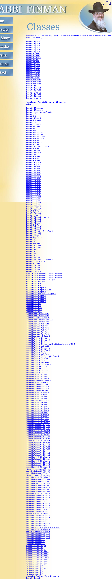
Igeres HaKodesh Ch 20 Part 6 (38, 479)
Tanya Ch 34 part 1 (33, 177)
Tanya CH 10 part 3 (33, 84)
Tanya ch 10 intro (33, 78)
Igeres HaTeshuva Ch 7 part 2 (38, 352)
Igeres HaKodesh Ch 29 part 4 (38, 538)
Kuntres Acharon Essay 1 (36, 546)
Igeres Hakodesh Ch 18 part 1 (38, 457)
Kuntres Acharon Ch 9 (34, 574)
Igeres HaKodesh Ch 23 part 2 (38, 497)
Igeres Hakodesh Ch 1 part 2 (37, 376)
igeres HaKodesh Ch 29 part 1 (38, 532)
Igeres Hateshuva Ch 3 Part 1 (38, 326)
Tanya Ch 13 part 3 (33, 96)
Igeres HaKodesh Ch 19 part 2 (38, 463)
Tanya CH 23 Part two (34, 134)
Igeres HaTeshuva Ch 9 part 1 (38, 360)
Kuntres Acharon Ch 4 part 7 (37, 564)
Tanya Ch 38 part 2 (33, 199)
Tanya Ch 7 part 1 (33, 72)
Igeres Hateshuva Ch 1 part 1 (37, 314)
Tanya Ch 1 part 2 (33, 41)
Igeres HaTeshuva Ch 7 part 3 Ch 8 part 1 (42, 356)
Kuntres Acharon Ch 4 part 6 (37, 562)
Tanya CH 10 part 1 (33, 80)
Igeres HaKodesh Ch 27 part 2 (38, 526)
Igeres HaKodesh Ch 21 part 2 (38, 487)
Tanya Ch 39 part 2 (33, 205)
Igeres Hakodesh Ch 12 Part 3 (38, 435)
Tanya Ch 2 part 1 (33, 46)
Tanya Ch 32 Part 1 (33, 169)
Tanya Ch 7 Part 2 (33, 74)
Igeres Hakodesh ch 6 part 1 (37, 403)
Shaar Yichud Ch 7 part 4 (36, 300)
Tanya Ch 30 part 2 (33, 165)
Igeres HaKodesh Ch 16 (35, 451)
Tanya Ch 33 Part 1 (33, 173)
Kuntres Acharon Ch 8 (34, 572)
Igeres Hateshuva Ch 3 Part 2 (38, 328)
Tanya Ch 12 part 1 (33, 88)
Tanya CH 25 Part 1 (34, 144)
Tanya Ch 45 (31, 239)
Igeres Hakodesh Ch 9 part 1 (37, 417)
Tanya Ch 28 (31, 154)
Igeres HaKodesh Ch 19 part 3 (38, 465)
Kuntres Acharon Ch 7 (34, 570)
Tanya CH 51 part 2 (33, 263)
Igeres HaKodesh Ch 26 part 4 (38, 519)
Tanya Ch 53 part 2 (33, 271)
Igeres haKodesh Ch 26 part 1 (38, 513)
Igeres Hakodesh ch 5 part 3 (37, 398)
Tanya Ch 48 (31, 251)
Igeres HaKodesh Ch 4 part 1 (37, 388)
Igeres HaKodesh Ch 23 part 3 (38, 499)
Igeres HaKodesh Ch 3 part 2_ (38, 386)
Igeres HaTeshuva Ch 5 (35, 342)
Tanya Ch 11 (31, 86)
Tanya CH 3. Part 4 (33, 58)
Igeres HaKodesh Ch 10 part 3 (38, 425)
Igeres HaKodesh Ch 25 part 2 (38, 505)
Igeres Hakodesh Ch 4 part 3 (37, 392)
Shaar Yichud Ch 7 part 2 (36, 296)
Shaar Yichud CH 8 (33, 304)
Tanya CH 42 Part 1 (34, 225)
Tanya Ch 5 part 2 (33, 64)
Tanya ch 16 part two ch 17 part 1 (39, 112)
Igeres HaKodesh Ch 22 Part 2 (38, 491)
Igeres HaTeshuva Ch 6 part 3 (38, 348)
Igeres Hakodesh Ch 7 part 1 (37, 407)
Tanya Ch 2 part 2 (33, 48)
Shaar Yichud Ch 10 (34, 308)
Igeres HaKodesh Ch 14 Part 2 (38, 443)
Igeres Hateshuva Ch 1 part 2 (37, 316)
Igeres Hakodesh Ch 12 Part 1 (38, 431)
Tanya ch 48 (31, 253)
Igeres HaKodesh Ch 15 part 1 (38, 445)
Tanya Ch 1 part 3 (33, 43)
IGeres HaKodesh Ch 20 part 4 (38, 475)
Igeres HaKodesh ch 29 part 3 (38, 536)
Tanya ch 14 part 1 (33, 98)
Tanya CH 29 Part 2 (34, 158)
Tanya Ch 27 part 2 (33, 152)
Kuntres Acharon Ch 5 (34, 566)
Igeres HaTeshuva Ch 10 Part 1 (38, 364)
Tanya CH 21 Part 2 (34, 128)
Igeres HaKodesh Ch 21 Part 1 (38, 485)
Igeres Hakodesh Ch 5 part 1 (37, 394)
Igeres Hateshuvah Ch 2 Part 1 (38, 322)
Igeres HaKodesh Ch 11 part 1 (38, 427)
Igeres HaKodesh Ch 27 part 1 (38, 524)
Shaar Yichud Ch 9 (33, 306)
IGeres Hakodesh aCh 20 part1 (38, 469)
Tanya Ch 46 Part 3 (33, 247)
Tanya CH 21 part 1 (33, 126)
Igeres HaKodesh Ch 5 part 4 (37, 400)
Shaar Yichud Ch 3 (33, 286)
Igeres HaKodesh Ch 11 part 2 (38, 429)
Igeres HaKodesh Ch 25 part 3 (38, 507)
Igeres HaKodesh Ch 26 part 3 (38, 517)
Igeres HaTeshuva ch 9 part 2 (37, 362)
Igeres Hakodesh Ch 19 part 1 (38, 461)
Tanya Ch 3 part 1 (33, 52)
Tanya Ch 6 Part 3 (33, 70)
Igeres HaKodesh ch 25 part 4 (38, 509)
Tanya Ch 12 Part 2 (33, 90)
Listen (28, 104)
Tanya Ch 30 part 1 (33, 162)
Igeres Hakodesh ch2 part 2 (37, 382)
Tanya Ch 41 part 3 (33, 221)
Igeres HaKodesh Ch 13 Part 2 (38, 439)
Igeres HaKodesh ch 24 (35, 501)
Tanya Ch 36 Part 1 (33, 185)
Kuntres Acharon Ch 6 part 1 (37, 568)
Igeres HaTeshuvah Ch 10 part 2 (39, 366)
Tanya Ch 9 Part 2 (33, 76)
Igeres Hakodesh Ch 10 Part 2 (38, 423)
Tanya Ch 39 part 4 (33, 209)
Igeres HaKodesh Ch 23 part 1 (38, 495)
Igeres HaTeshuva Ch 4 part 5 (38, 340)
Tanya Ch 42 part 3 (33, 229)
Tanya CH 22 (31, 130)
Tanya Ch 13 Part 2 (33, 94)
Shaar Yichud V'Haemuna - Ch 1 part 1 (41, 279)
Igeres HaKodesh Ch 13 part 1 (38, 437)
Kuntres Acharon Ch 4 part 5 (37, 560)
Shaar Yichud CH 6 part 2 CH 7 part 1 (41, 294)
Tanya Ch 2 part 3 (33, 50)
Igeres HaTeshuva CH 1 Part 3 (38, 318)
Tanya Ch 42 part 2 (33, 227)
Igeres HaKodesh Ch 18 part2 (38, 459)
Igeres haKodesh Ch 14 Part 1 (38, 441)
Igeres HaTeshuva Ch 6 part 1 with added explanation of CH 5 (50, 344)
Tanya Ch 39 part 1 (33, 203)
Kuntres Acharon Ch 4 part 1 (37, 552)
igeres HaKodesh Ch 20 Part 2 (38, 471)
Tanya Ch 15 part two (34, 108)
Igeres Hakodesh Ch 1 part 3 (37, 378)
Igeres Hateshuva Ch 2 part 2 (37, 324)
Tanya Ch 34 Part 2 (33, 179)
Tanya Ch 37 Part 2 (33, 191)
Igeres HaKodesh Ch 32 (35, 544)
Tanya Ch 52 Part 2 (33, 265)
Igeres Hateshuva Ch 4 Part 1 (38, 332)
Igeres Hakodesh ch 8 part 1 (37, 413)
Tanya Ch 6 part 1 (33, 66)
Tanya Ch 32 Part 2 (33, 171)
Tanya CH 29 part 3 (33, 160)
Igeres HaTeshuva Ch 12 (36, 372)
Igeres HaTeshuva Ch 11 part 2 (38, 370)
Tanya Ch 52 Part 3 (33, 267)
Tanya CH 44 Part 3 (34, 237)
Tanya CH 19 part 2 (33, 120)
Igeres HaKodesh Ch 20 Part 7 (38, 481)
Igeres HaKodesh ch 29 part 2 (38, 534)
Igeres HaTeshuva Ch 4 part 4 (38, 338)
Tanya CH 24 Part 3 (34, 142)
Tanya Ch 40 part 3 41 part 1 (37, 217)
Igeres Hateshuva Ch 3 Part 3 (38, 330)
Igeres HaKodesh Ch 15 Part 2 (38, 447)
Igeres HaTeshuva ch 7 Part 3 (38, 354)
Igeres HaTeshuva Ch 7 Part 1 (38, 350)
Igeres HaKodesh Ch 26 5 (36, 522)
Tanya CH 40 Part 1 (34, 211)
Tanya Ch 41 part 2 (33, 219)
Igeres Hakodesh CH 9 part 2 (37, 419)
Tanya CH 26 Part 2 (34, 148)
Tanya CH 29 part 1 (33, 156)
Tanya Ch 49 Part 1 (33, 257)
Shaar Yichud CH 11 (34, 310)
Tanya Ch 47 (31, 249)
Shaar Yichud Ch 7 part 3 (36, 298)
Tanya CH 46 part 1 (33, 243)
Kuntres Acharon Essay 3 (36, 550)
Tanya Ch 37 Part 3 (33, 193)
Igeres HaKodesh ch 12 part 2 (38, 433)
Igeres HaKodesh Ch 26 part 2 (38, 515)
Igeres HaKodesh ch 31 (35, 542)
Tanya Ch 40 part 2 (33, 213)
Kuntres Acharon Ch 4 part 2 (37, 554)
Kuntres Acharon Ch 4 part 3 (37, 556)
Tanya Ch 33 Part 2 (33, 175)
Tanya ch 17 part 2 (33, 114)
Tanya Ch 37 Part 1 (33, 189)
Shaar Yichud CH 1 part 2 (36, 281)
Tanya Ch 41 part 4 (33, 223)
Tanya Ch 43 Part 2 (33, 233)
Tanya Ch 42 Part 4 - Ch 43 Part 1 (39, 231)
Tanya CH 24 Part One (35, 138)
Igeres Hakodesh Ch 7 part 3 (37, 411)
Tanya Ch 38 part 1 (33, 197)
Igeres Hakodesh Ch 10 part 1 (38, 421)
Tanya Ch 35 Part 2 (33, 183)
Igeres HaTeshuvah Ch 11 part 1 (39, 368)
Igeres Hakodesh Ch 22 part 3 (38, 493)
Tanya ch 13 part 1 (33, 92)
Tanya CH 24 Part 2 (34, 140)
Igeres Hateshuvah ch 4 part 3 (38, 336)
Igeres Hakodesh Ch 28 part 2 (38, 530)
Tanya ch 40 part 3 (33, 215)
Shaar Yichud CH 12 (34, 312)
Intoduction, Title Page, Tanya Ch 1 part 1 (42, 576)
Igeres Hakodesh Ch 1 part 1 (37, 374)
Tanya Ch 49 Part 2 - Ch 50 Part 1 (39, 259)
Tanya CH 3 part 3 (33, 56)
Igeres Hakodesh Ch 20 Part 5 (38, 477)
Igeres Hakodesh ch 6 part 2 (37, 405)
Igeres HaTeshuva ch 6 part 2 (37, 346)
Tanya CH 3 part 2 (33, 54)
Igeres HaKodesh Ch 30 (35, 540)
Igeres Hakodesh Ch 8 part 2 (37, 415)
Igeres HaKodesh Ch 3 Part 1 (37, 384)
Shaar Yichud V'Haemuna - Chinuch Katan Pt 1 (44, 273)
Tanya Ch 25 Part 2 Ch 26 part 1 (39, 146)
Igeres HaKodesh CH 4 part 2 (37, 390)
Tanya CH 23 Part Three (35, 136)
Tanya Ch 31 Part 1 (33, 167)
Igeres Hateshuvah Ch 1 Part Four (39, 320)
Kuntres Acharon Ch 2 (34, 548)
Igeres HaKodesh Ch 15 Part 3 (38, 449)
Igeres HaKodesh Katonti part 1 (38, 380)
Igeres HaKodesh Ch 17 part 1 (38, 453)
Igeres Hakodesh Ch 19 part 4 (38, 467)
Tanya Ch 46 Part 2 (33, 245)
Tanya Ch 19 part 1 (33, 118)
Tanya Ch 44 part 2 (33, 235)
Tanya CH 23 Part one (35, 132)
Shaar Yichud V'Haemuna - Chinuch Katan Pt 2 (44, 275)
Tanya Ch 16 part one (34, 110)
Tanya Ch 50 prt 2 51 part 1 (37, 261)
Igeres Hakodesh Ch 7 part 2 (37, 409)
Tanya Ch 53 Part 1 (33, 269)
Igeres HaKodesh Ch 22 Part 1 (38, 489)
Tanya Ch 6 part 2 (33, 68)
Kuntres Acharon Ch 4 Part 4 (37, 558)
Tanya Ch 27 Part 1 (33, 150)
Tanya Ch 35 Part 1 (33, 181)
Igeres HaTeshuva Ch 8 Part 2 (38, 358)
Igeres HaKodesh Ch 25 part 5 (38, 511)
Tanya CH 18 (31, 116)
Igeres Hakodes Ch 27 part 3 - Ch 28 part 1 (43, 528)
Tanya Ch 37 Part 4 (33, 195)
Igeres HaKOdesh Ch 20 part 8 (38, 483)
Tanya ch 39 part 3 (33, 207)
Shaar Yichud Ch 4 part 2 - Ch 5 (38, 290)
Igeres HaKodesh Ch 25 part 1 (38, 503)
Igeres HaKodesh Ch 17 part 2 (38, 455)
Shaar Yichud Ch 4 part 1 (36, 288)
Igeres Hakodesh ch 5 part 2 (37, 396)
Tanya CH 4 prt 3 (32, 60)
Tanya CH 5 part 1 (33, 62)
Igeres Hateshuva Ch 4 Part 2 (38, 334)
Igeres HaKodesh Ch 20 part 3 (38, 473)
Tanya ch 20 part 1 (33, 122)
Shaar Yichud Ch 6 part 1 (36, 292)
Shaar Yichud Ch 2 (33, 284)
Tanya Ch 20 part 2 (33, 124)
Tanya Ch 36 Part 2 (33, 187)
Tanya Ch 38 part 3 (33, 201)
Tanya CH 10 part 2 (33, 82)
